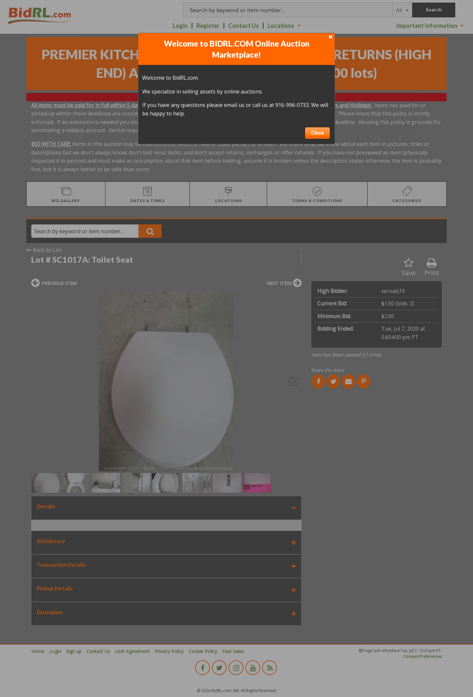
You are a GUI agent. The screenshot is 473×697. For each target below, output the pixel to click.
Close (317, 132)
